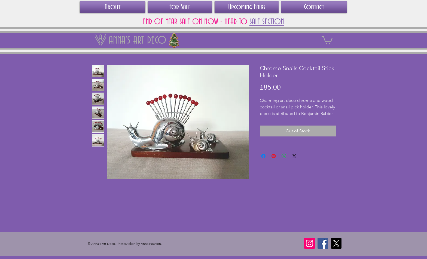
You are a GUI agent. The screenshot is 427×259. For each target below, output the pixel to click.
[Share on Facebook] (263, 156)
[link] (327, 39)
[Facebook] (323, 243)
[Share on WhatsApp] (284, 156)
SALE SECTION (266, 22)
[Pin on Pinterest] (273, 156)
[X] (336, 243)
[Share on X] (294, 156)
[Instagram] (309, 243)
